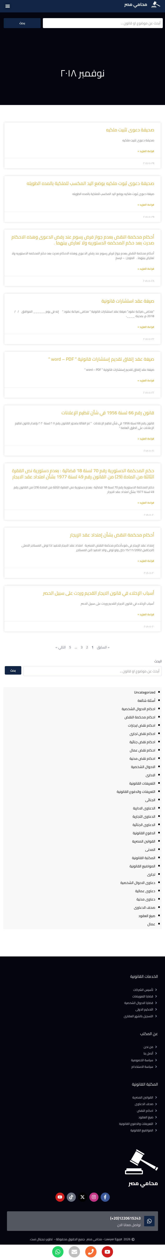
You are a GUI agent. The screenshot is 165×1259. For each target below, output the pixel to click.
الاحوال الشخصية (143, 766)
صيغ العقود (146, 915)
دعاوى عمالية (145, 891)
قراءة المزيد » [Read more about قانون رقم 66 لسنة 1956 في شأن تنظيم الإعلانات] (146, 438)
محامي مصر (135, 4)
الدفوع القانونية (144, 833)
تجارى (151, 874)
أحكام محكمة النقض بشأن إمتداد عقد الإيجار (112, 535)
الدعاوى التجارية (144, 816)
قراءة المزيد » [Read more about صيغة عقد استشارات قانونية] (146, 326)
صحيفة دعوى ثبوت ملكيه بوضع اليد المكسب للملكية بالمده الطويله (90, 183)
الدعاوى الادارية (144, 808)
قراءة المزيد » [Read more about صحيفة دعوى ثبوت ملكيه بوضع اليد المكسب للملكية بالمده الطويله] (146, 204)
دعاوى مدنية (146, 899)
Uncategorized (144, 692)
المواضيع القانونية (142, 866)
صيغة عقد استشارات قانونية (128, 301)
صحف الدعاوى (144, 907)
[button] (7, 6)
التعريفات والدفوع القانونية (136, 791)
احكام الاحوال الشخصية (138, 709)
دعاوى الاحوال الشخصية (137, 882)
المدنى (150, 849)
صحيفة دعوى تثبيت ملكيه (130, 129)
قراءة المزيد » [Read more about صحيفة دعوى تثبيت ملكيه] (146, 151)
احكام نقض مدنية (142, 758)
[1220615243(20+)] (149, 1221)
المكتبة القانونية (143, 858)
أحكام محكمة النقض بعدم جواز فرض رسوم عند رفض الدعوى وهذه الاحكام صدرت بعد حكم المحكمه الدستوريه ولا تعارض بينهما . (83, 240)
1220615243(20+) (125, 1218)
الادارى (150, 775)
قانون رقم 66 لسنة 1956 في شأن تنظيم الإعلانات (108, 412)
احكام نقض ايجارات (141, 725)
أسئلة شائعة (146, 700)
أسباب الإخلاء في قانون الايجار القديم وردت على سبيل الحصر (98, 593)
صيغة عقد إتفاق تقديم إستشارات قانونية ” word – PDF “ (101, 359)
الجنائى (150, 800)
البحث (158, 661)
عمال (151, 924)
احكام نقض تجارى (142, 733)
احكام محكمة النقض (140, 717)
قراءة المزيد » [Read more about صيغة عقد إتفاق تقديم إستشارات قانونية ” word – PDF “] (146, 380)
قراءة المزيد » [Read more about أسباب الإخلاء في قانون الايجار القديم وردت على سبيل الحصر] (146, 614)
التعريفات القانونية (142, 783)
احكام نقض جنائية (142, 742)
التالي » (60, 647)
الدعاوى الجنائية (144, 824)
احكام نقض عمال (142, 750)
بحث (22, 23)
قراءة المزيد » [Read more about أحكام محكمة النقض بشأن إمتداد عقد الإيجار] (146, 560)
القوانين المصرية (143, 841)
